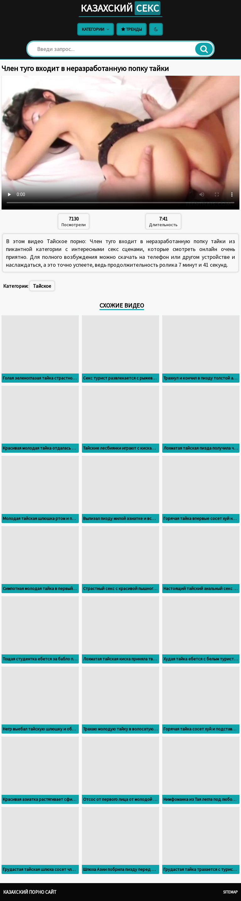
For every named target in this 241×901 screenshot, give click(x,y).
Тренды (131, 29)
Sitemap (230, 892)
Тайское (42, 286)
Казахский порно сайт (29, 892)
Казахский (120, 8)
